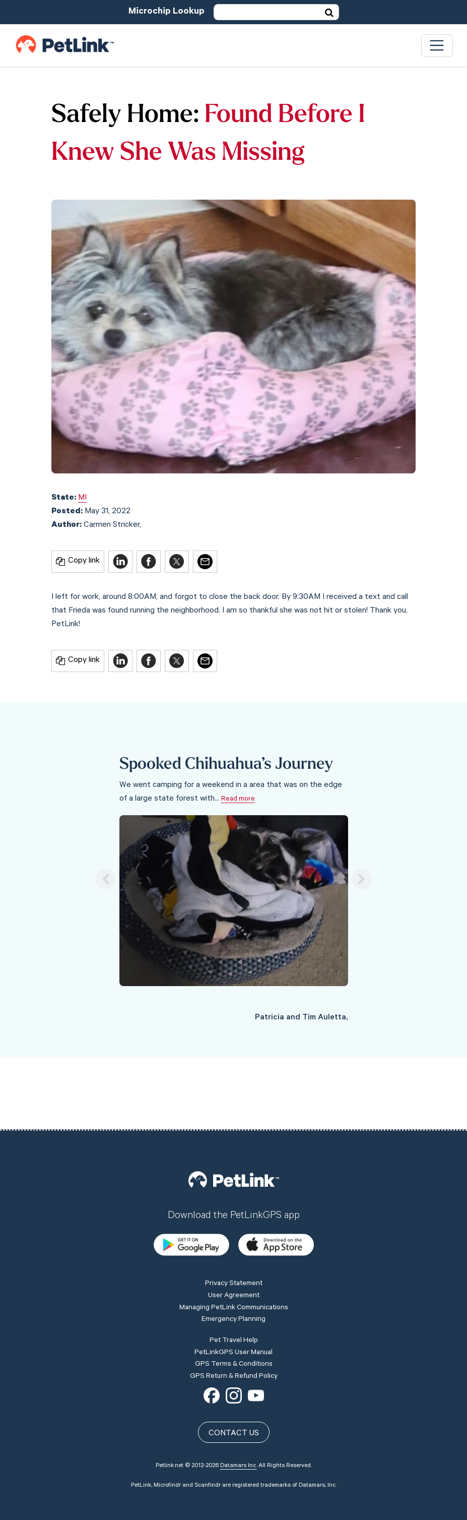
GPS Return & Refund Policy (234, 1305)
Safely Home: (125, 116)
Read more (238, 800)
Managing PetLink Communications (233, 1236)
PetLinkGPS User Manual (233, 1281)
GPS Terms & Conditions (234, 1293)
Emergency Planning (233, 1248)
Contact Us (234, 1362)
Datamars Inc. (238, 1394)
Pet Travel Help (234, 1269)
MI (82, 498)
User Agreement (233, 1224)
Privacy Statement (233, 1212)
